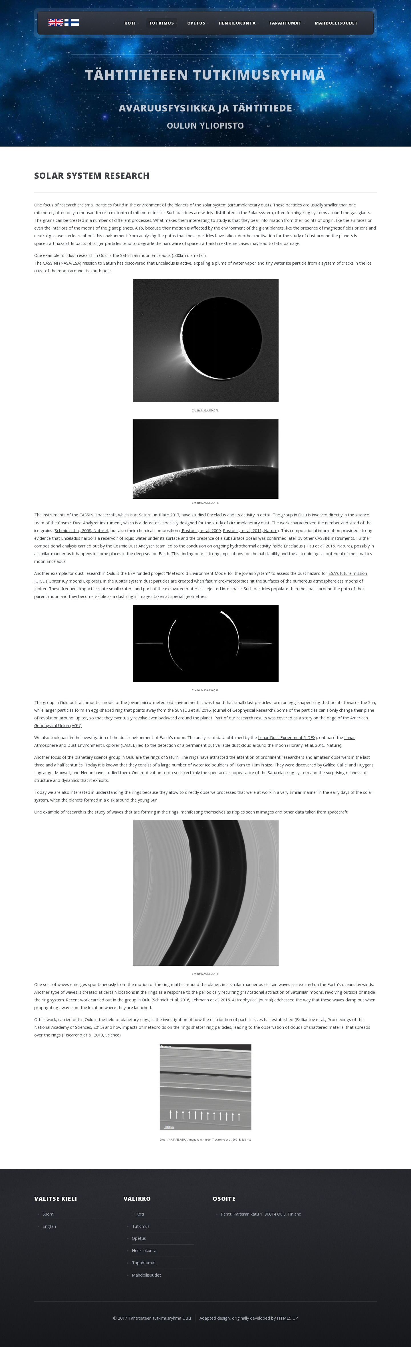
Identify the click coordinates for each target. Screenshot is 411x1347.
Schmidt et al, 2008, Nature (81, 530)
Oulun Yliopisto (206, 125)
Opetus (196, 23)
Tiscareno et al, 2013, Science (91, 1035)
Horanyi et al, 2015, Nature (314, 745)
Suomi (48, 1214)
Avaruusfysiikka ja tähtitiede (205, 107)
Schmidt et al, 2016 (171, 1000)
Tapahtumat (285, 23)
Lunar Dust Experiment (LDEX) (287, 737)
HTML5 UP (287, 1318)
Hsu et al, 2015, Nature (327, 546)
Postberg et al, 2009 (201, 530)
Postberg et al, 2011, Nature (250, 530)
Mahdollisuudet (336, 23)
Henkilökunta (237, 23)
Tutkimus (161, 23)
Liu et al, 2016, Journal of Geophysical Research (228, 710)
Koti (130, 23)
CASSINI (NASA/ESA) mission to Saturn (79, 263)
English (49, 1226)
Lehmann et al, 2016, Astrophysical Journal (232, 1000)
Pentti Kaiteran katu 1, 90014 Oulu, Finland (261, 1214)
